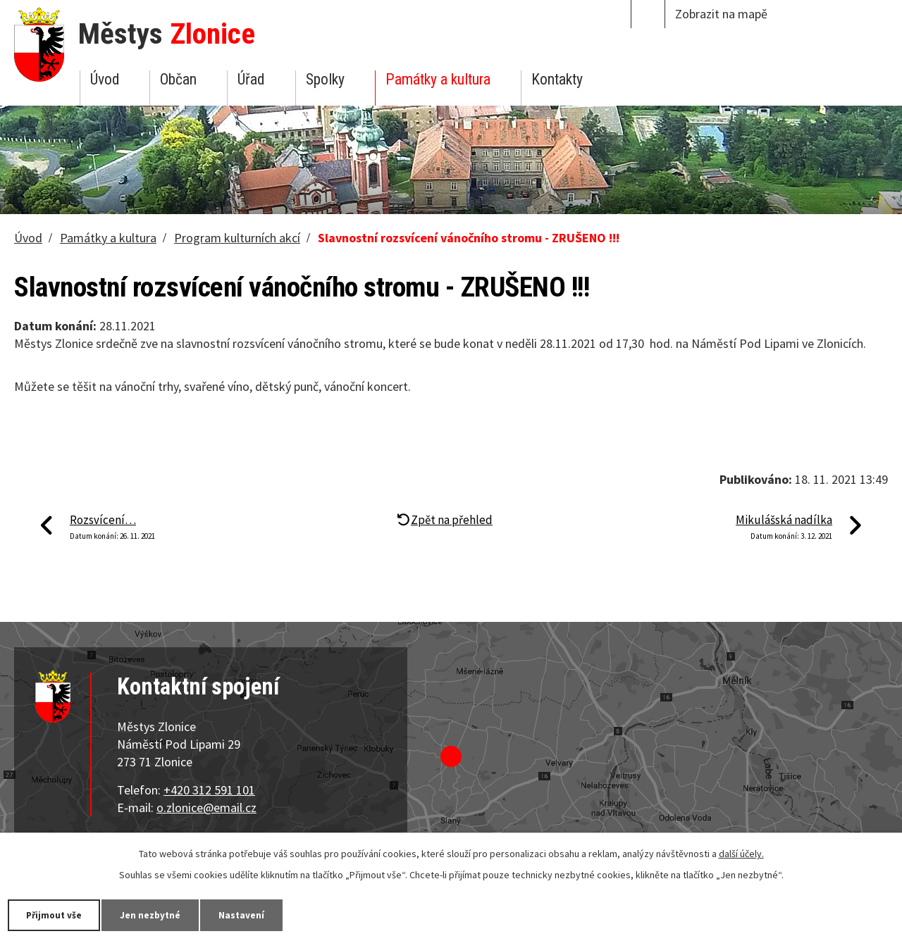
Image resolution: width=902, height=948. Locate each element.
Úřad (250, 79)
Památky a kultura (437, 79)
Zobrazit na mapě (721, 14)
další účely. (741, 853)
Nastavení (260, 914)
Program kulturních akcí (237, 238)
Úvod (104, 79)
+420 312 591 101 (209, 790)
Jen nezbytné (162, 914)
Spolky (325, 79)
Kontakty (557, 79)
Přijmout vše (58, 914)
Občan (178, 79)
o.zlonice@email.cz (206, 807)
